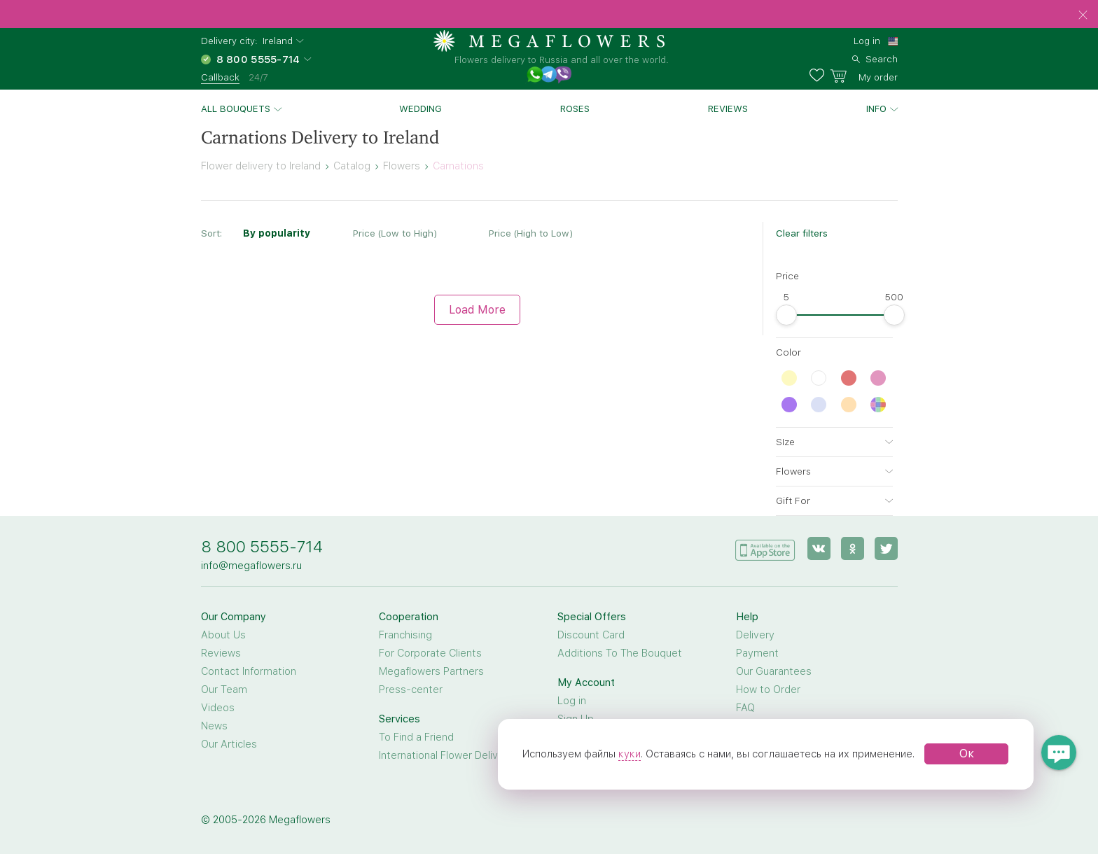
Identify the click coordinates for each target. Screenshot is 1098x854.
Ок (966, 753)
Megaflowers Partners (431, 671)
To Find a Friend (416, 737)
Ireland (278, 41)
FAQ (745, 707)
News (214, 726)
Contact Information (248, 671)
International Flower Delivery (446, 755)
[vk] (819, 548)
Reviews (728, 108)
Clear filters (802, 233)
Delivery (755, 635)
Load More (477, 309)
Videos (218, 707)
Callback (220, 77)
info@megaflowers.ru (251, 565)
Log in (867, 40)
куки (629, 754)
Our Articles (229, 744)
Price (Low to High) (395, 233)
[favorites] (819, 75)
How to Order (768, 689)
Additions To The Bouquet (619, 653)
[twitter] (886, 548)
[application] (765, 547)
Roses (575, 108)
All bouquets (235, 108)
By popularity (276, 233)
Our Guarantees (774, 671)
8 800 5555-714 (262, 546)
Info (876, 108)
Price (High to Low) (531, 233)
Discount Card (591, 635)
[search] (875, 57)
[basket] (864, 75)
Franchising (405, 635)
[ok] (852, 548)
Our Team (224, 689)
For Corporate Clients (430, 653)
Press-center (411, 689)
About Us (223, 635)
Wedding (420, 108)
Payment (757, 653)
